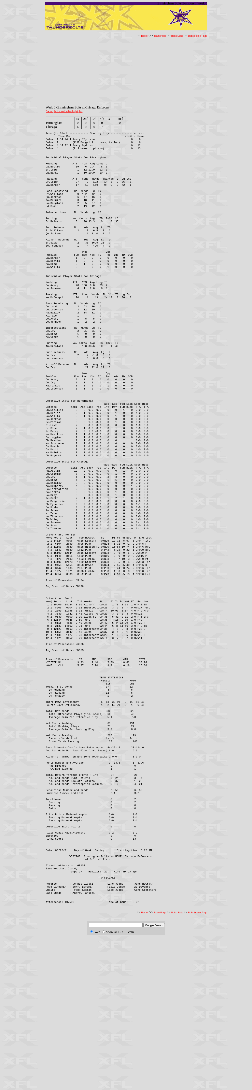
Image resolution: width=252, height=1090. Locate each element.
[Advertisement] (126, 73)
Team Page (160, 35)
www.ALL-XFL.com (120, 1085)
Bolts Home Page (197, 35)
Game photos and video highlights (64, 111)
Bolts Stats (177, 35)
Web (97, 1085)
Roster (144, 35)
